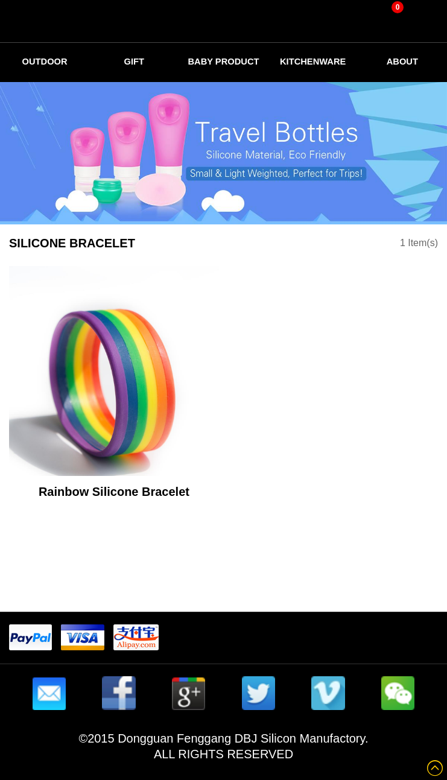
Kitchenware (313, 61)
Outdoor (45, 61)
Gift (134, 61)
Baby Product (223, 65)
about (402, 61)
